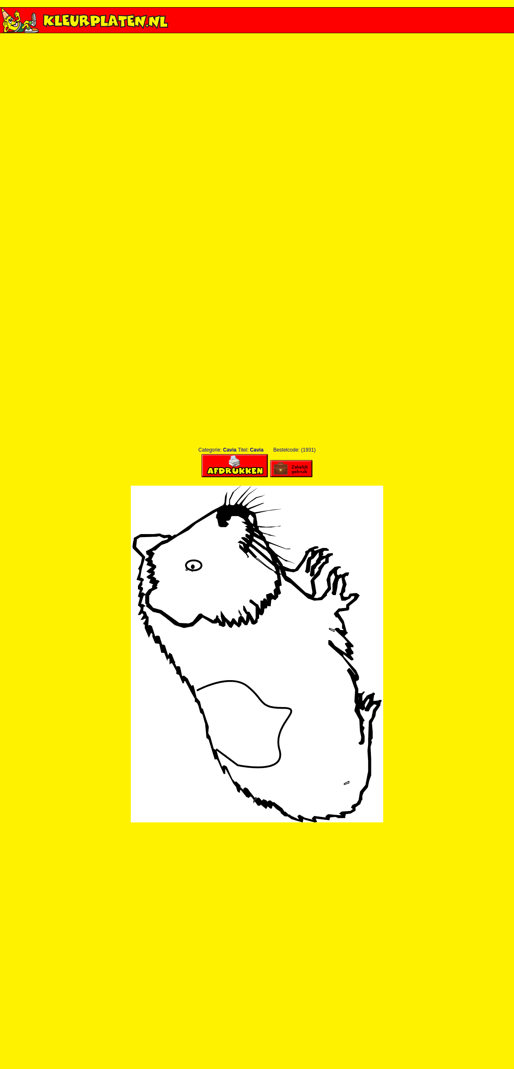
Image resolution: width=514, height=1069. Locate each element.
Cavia (229, 450)
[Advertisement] (257, 135)
